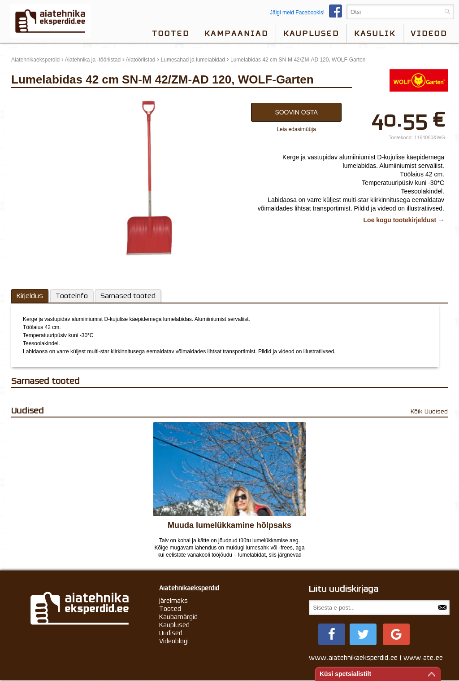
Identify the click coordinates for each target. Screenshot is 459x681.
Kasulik (375, 33)
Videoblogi (174, 641)
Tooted (171, 33)
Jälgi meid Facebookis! (308, 12)
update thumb (30, 100)
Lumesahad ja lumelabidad (193, 60)
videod (429, 33)
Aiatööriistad (141, 60)
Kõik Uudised (429, 411)
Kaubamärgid (178, 616)
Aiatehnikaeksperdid (35, 60)
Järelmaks (173, 600)
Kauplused (311, 33)
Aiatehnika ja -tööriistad (93, 60)
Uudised (170, 633)
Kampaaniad (236, 33)
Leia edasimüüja (296, 129)
